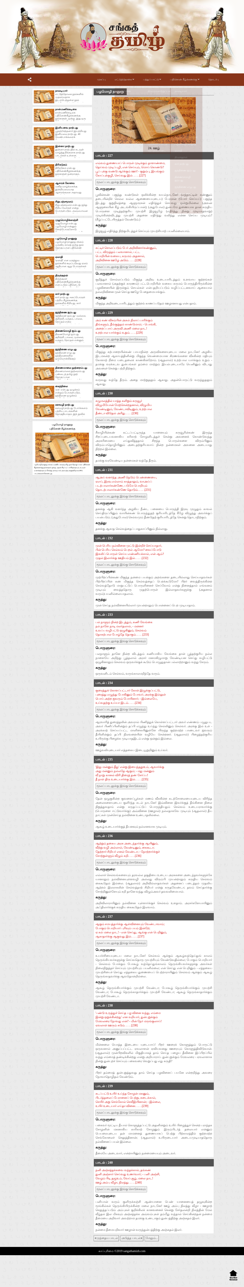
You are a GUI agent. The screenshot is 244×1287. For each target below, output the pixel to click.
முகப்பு (101, 79)
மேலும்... (152, 1238)
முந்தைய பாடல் (106, 1238)
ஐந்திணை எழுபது (66, 349)
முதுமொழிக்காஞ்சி (66, 220)
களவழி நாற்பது (64, 404)
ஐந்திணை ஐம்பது (65, 312)
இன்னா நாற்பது (64, 146)
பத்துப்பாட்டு (152, 79)
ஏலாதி (59, 257)
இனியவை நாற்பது (66, 127)
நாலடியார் (61, 90)
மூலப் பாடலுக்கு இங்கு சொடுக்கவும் (121, 182)
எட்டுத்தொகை (124, 79)
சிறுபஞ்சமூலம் (64, 201)
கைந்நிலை (61, 386)
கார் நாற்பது (62, 294)
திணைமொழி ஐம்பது (67, 330)
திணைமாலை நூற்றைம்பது (71, 367)
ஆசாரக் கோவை (65, 183)
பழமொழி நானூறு (66, 238)
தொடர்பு (213, 79)
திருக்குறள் (61, 275)
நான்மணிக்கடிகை (65, 109)
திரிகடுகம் (61, 164)
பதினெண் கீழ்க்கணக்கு (184, 79)
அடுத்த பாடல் (131, 1238)
